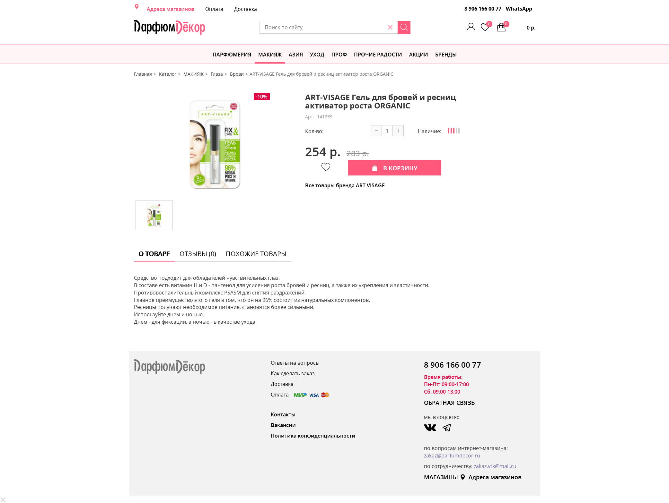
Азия (296, 54)
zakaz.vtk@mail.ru (495, 466)
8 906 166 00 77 (482, 8)
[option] (214, 144)
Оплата (214, 9)
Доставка (245, 9)
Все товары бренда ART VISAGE (345, 185)
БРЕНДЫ (446, 54)
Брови (237, 74)
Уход (317, 54)
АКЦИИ (418, 54)
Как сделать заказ (293, 373)
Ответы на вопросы (295, 362)
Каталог (167, 74)
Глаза (217, 74)
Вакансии (283, 425)
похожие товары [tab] (256, 253)
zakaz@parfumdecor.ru (452, 455)
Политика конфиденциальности (313, 435)
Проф (339, 54)
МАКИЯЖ (270, 54)
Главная (143, 74)
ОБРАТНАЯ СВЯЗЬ (449, 402)
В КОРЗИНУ (395, 168)
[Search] (404, 27)
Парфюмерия (232, 54)
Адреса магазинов (170, 9)
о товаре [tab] (154, 253)
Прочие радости (378, 54)
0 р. (519, 26)
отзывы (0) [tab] (198, 253)
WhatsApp (519, 8)
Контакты (283, 414)
